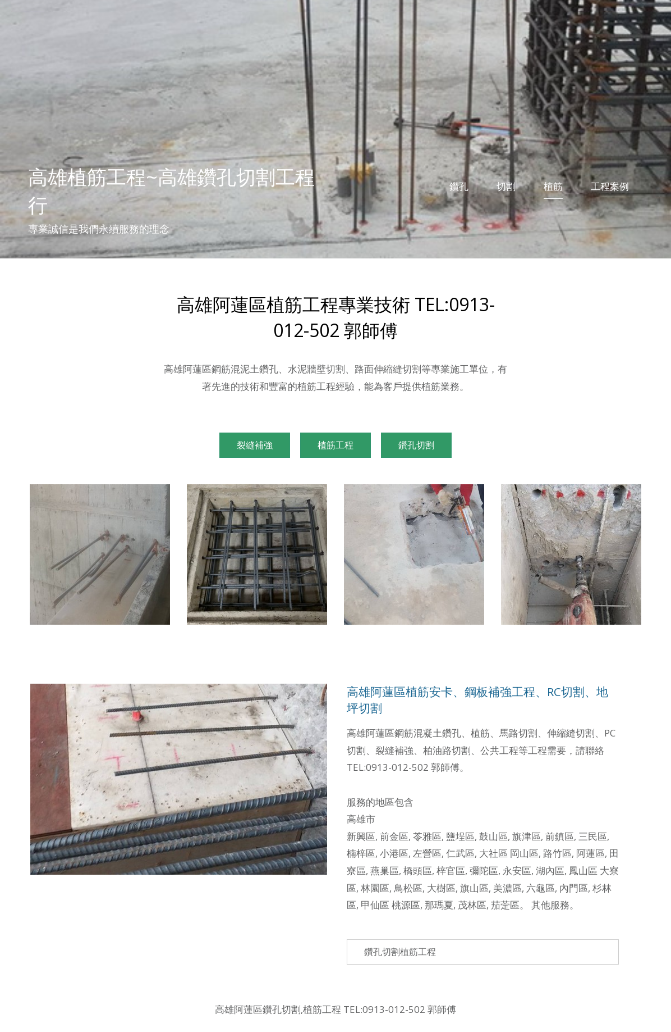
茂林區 (472, 904)
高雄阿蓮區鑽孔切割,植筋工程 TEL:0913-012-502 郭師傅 (335, 1009)
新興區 (361, 836)
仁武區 (460, 853)
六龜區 (540, 887)
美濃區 (507, 887)
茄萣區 (505, 904)
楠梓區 (361, 853)
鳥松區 (408, 887)
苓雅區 (427, 836)
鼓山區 (493, 836)
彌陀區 (484, 870)
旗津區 (526, 836)
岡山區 (524, 853)
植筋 (553, 186)
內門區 (573, 887)
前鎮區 (559, 836)
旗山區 (474, 887)
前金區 (394, 836)
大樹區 (441, 887)
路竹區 (557, 853)
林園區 (375, 887)
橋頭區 (417, 870)
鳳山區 (583, 870)
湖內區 (550, 870)
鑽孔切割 (416, 445)
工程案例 (610, 186)
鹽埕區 (460, 836)
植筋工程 (335, 445)
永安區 (517, 870)
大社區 (493, 853)
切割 (506, 186)
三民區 (592, 836)
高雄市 (361, 818)
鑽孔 (458, 186)
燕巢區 (384, 870)
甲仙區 (375, 904)
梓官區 (450, 870)
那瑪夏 (439, 904)
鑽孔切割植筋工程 (400, 951)
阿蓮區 (590, 853)
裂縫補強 (255, 445)
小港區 (394, 853)
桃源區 (406, 904)
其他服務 (550, 904)
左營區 (427, 853)
